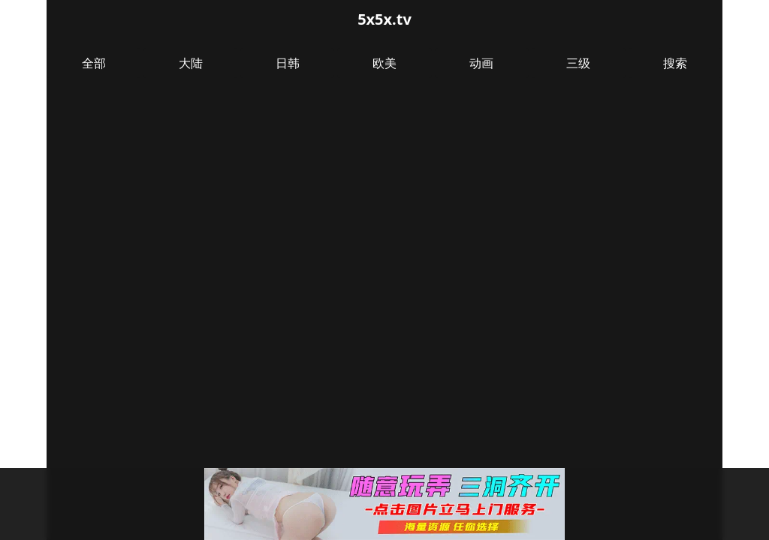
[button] (384, 504)
